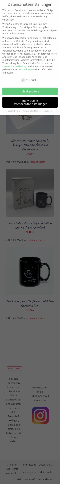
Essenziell (28, 75)
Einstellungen (26, 64)
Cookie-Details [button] (14, 106)
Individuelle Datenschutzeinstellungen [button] (30, 97)
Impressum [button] (47, 106)
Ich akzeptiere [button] (30, 87)
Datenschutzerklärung (14, 61)
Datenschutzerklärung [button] (31, 106)
